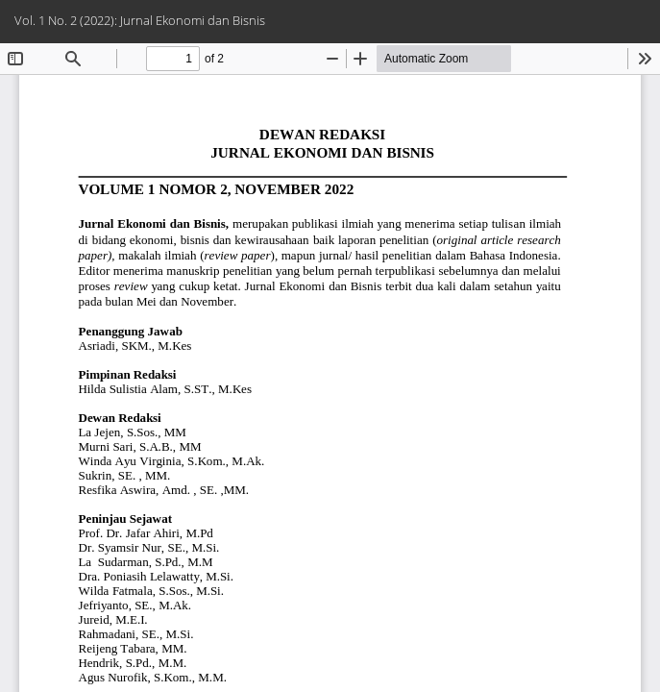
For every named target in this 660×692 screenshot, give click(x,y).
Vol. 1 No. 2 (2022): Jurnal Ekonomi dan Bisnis (139, 20)
